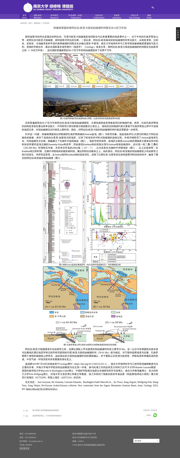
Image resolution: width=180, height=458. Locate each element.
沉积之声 (134, 16)
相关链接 (138, 441)
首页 (24, 16)
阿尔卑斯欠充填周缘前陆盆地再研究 (46, 410)
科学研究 (54, 16)
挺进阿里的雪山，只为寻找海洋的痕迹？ (47, 416)
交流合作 (99, 16)
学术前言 (46, 23)
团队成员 (37, 16)
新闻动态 (37, 23)
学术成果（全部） (75, 16)
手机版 (22, 445)
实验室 (116, 16)
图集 (149, 16)
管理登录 (29, 445)
